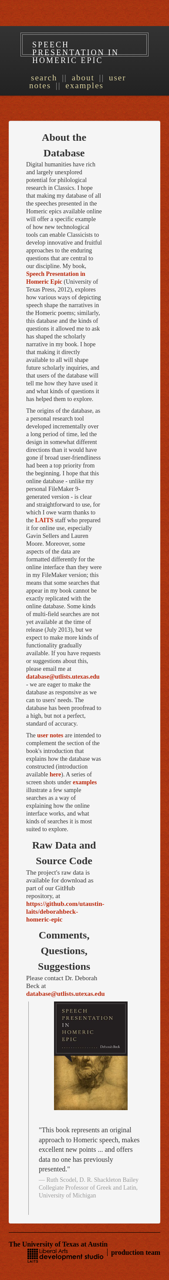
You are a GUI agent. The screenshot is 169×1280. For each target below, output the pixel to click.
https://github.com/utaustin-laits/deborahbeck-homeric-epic (65, 911)
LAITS (44, 520)
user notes (50, 735)
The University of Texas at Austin (58, 1244)
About (83, 77)
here (55, 774)
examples (85, 782)
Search (44, 77)
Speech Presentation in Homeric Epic (75, 52)
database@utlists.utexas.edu (63, 676)
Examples (84, 85)
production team (135, 1252)
